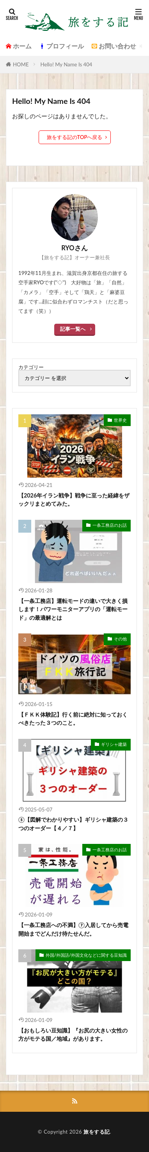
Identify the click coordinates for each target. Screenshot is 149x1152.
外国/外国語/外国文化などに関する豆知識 (86, 955)
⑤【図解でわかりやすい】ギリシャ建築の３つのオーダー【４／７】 (73, 823)
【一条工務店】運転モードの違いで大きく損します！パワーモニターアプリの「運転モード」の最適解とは (73, 609)
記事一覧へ (72, 329)
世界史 (120, 420)
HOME (21, 64)
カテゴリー (31, 367)
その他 (120, 638)
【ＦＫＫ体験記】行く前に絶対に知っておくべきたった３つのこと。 (73, 718)
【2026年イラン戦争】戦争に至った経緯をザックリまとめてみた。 (73, 499)
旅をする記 (96, 1132)
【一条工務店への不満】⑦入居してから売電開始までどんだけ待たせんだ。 (73, 929)
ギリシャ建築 (114, 744)
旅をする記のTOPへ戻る (75, 137)
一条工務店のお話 (109, 525)
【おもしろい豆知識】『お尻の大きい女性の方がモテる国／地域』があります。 (73, 1034)
